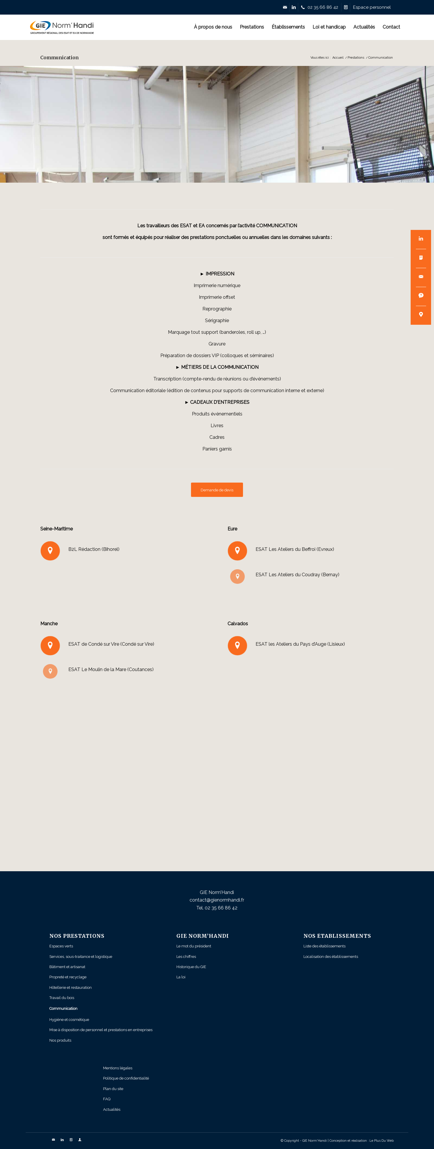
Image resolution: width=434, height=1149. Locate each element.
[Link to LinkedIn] (293, 7)
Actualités (111, 1109)
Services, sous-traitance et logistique (80, 956)
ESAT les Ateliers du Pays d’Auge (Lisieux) (301, 644)
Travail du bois (61, 998)
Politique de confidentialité (126, 1078)
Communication (59, 57)
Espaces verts (61, 946)
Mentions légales (117, 1068)
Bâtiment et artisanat (67, 967)
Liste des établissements (324, 946)
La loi (180, 977)
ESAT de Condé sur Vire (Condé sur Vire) (111, 644)
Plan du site (113, 1089)
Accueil (337, 58)
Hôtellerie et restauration (70, 987)
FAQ (106, 1099)
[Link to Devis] (345, 7)
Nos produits (60, 1040)
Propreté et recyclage (67, 977)
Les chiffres (186, 956)
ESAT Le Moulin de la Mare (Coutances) (111, 669)
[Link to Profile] (372, 7)
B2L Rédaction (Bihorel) (93, 549)
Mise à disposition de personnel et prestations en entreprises (100, 1030)
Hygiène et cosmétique (69, 1019)
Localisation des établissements (330, 956)
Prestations (356, 58)
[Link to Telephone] (321, 7)
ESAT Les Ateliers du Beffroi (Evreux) (295, 549)
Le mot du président (193, 946)
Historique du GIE (191, 967)
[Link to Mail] (285, 7)
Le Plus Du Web (381, 1141)
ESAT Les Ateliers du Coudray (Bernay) (297, 574)
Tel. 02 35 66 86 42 (216, 908)
